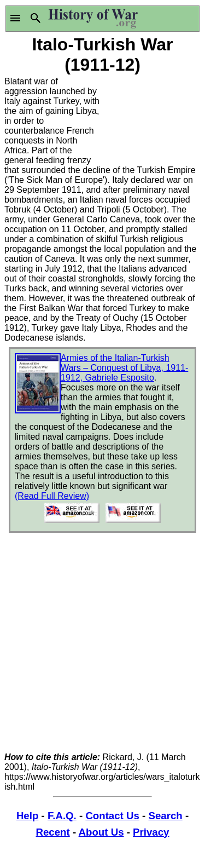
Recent (53, 832)
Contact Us (112, 815)
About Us (101, 832)
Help (27, 815)
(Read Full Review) (52, 496)
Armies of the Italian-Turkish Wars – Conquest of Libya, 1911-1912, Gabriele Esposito (124, 367)
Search (165, 815)
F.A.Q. (62, 815)
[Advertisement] (152, 118)
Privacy (151, 832)
